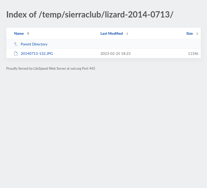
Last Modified (111, 33)
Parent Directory (30, 44)
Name (19, 33)
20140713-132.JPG (33, 53)
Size (189, 33)
